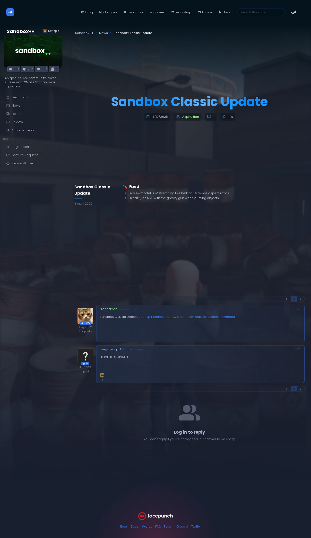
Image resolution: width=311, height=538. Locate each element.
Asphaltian (190, 116)
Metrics (147, 526)
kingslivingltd (111, 349)
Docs (134, 526)
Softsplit (51, 31)
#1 (299, 309)
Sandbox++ (21, 31)
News (124, 526)
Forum (168, 526)
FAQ (158, 526)
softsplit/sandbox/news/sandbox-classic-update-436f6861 (188, 316)
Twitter (196, 526)
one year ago (128, 309)
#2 (299, 349)
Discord (182, 526)
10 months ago (132, 349)
